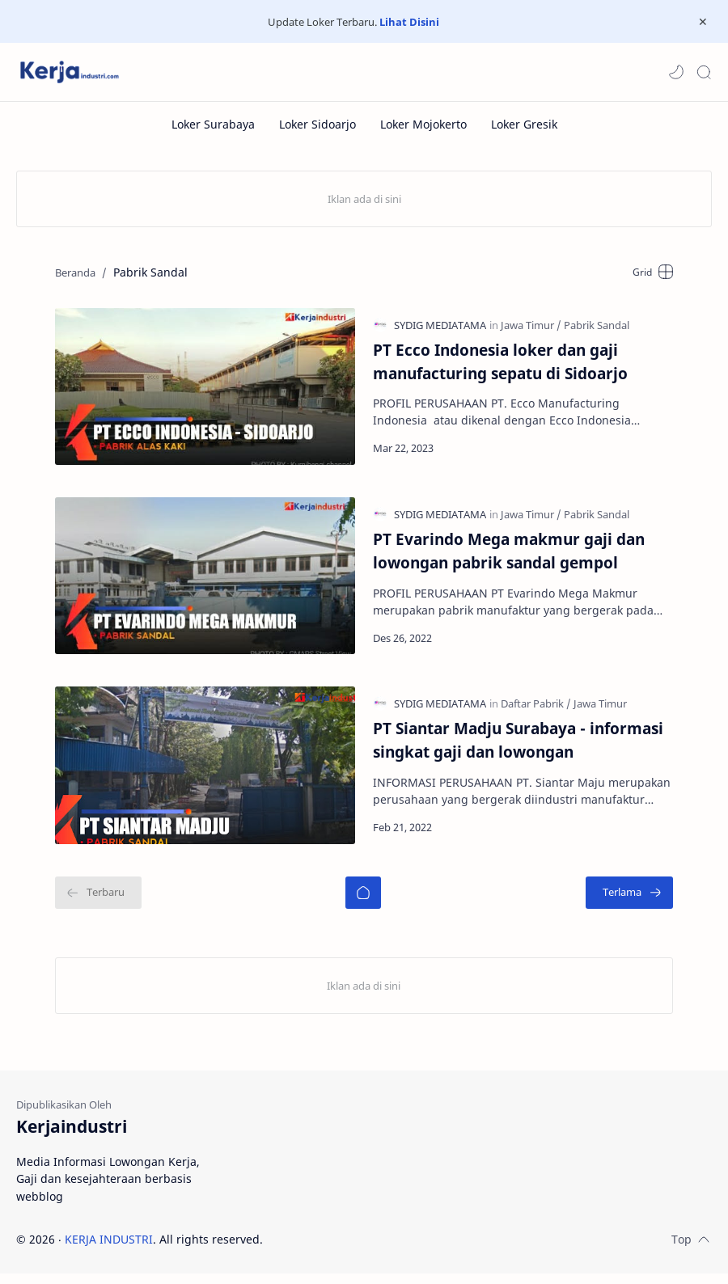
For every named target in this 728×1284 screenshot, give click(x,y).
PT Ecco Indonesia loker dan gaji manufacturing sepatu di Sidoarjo (500, 363)
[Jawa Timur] (531, 326)
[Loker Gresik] (524, 124)
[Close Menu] (703, 22)
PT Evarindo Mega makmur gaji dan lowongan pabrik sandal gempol (509, 555)
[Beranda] (364, 902)
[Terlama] (635, 902)
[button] (676, 72)
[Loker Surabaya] (213, 124)
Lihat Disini (409, 22)
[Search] (704, 72)
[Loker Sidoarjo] (317, 124)
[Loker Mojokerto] (423, 124)
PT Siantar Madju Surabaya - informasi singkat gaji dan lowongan (518, 748)
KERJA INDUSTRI (109, 1249)
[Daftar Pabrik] (536, 712)
